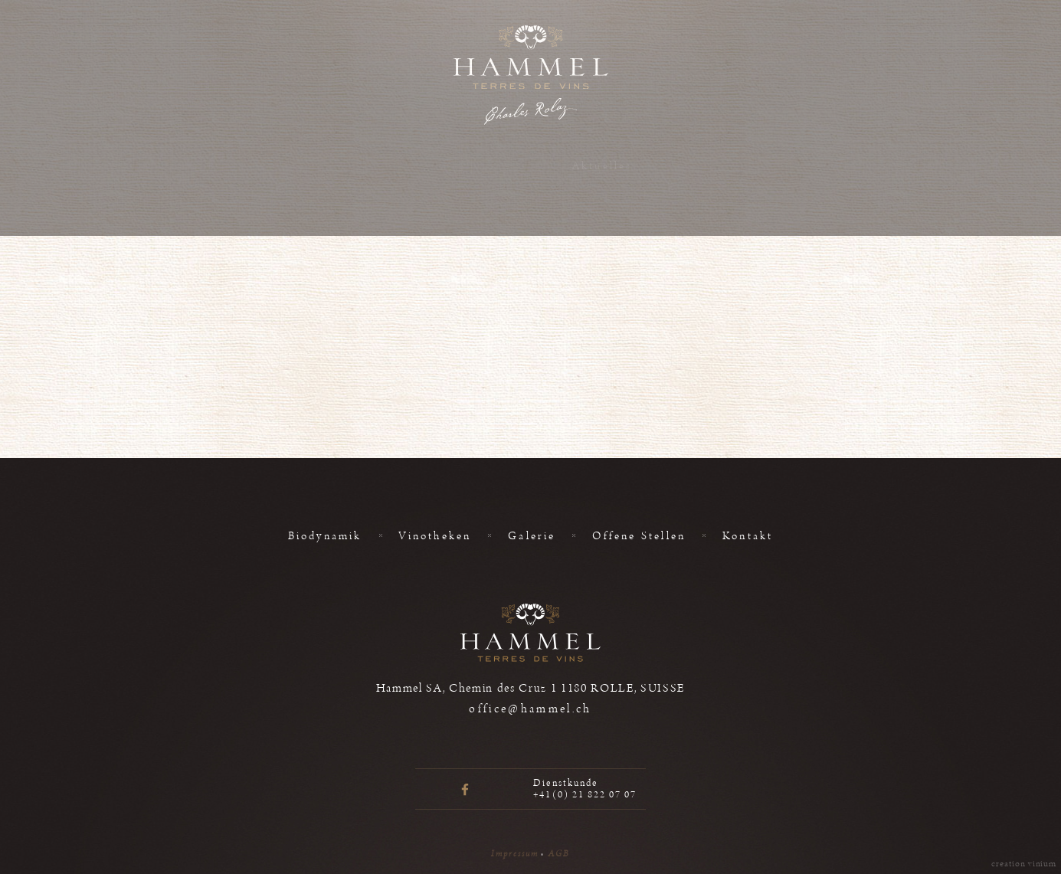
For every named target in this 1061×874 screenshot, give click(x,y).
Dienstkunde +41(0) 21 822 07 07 (585, 788)
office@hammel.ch (530, 709)
